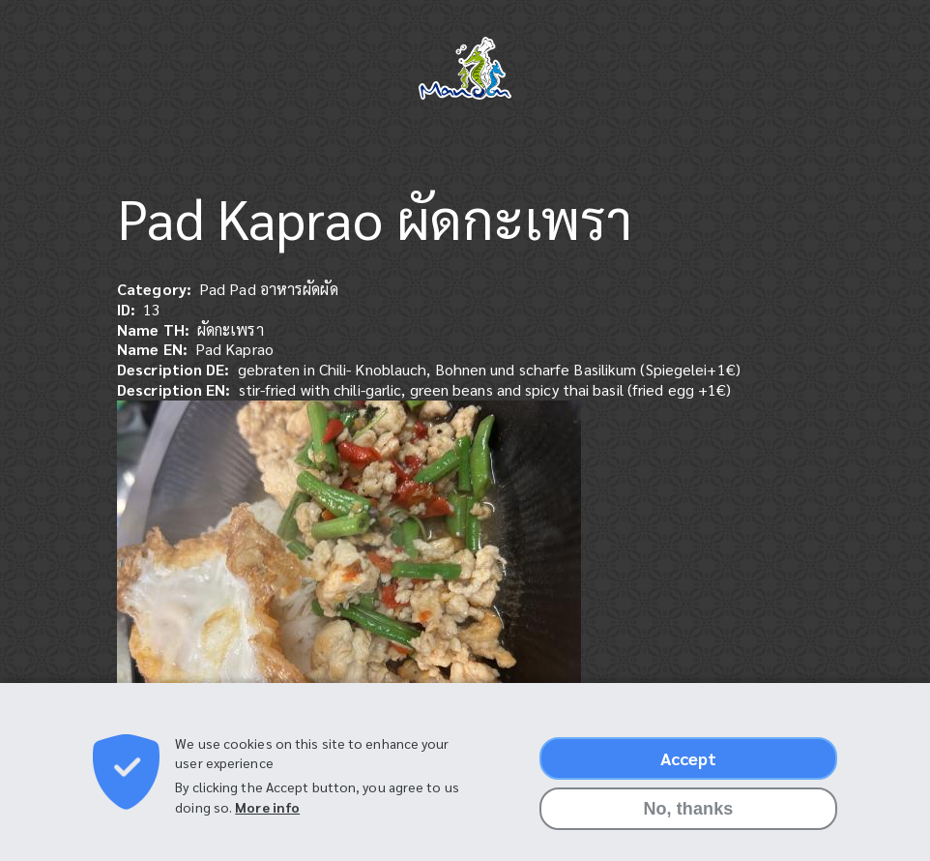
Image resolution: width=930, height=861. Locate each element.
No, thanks (688, 817)
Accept (688, 767)
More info (267, 815)
